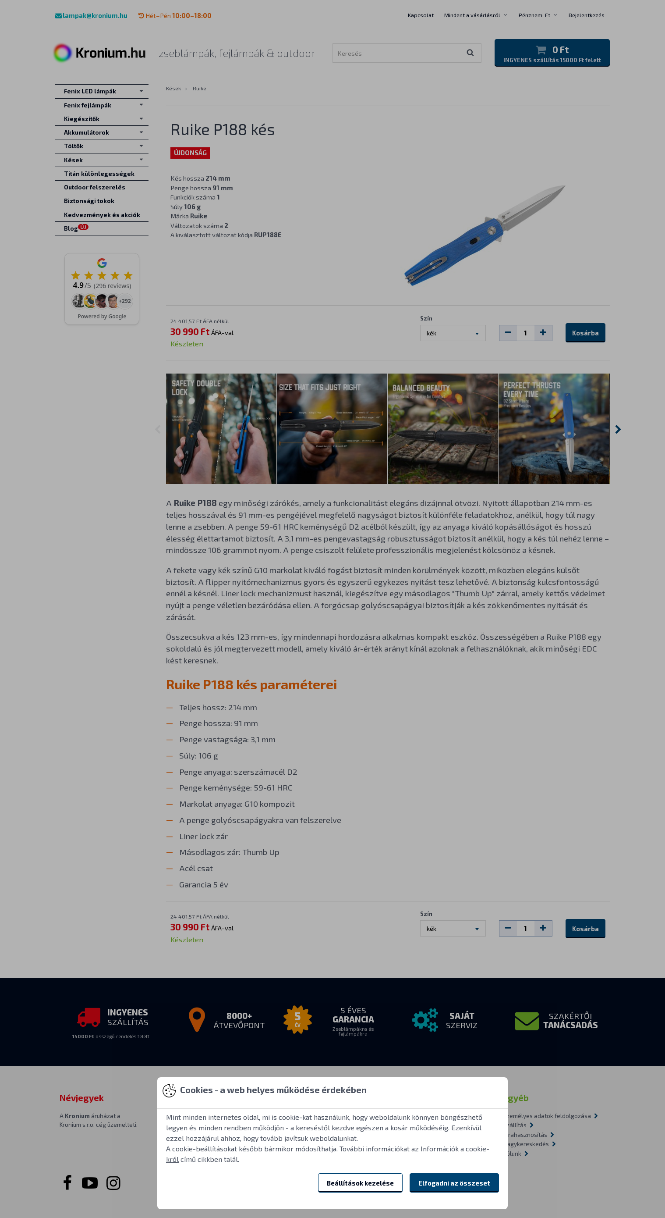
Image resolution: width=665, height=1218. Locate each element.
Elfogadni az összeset (454, 1183)
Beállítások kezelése (360, 1183)
